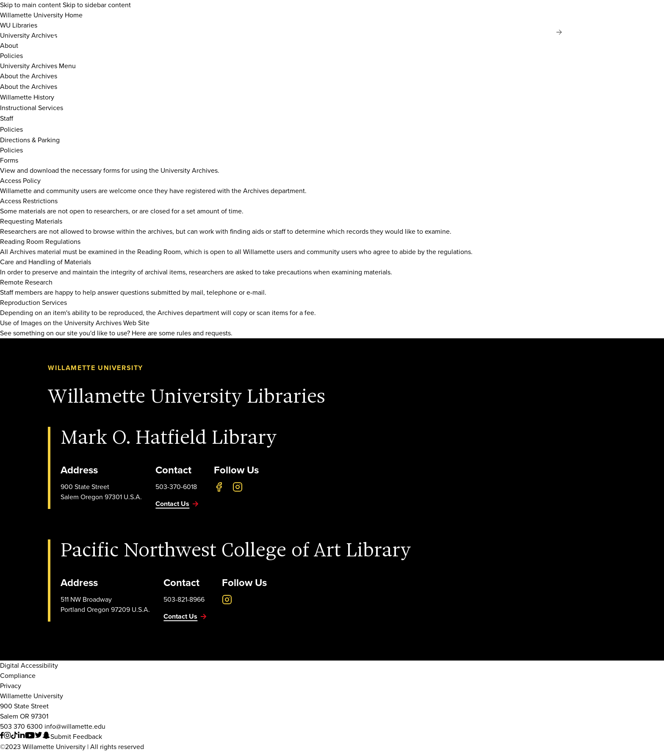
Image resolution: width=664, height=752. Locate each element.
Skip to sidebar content (97, 5)
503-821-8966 (184, 599)
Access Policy (20, 180)
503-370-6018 (176, 487)
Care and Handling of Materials (45, 262)
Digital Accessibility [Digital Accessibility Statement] (29, 665)
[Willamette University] (107, 33)
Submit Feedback (76, 736)
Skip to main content (30, 5)
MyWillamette (581, 32)
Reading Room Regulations (40, 241)
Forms (9, 160)
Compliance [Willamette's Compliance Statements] (18, 675)
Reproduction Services (33, 302)
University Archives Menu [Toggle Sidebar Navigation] (38, 66)
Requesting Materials (31, 221)
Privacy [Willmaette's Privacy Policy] (10, 686)
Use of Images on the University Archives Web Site (74, 323)
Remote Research (26, 282)
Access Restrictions (29, 201)
